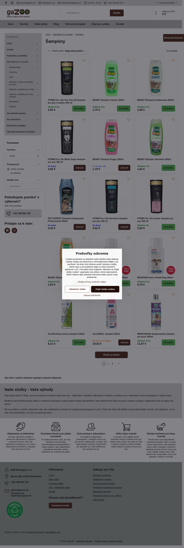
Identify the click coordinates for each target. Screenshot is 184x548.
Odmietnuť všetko (77, 289)
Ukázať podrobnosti (92, 295)
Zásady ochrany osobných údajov (92, 282)
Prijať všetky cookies (105, 289)
